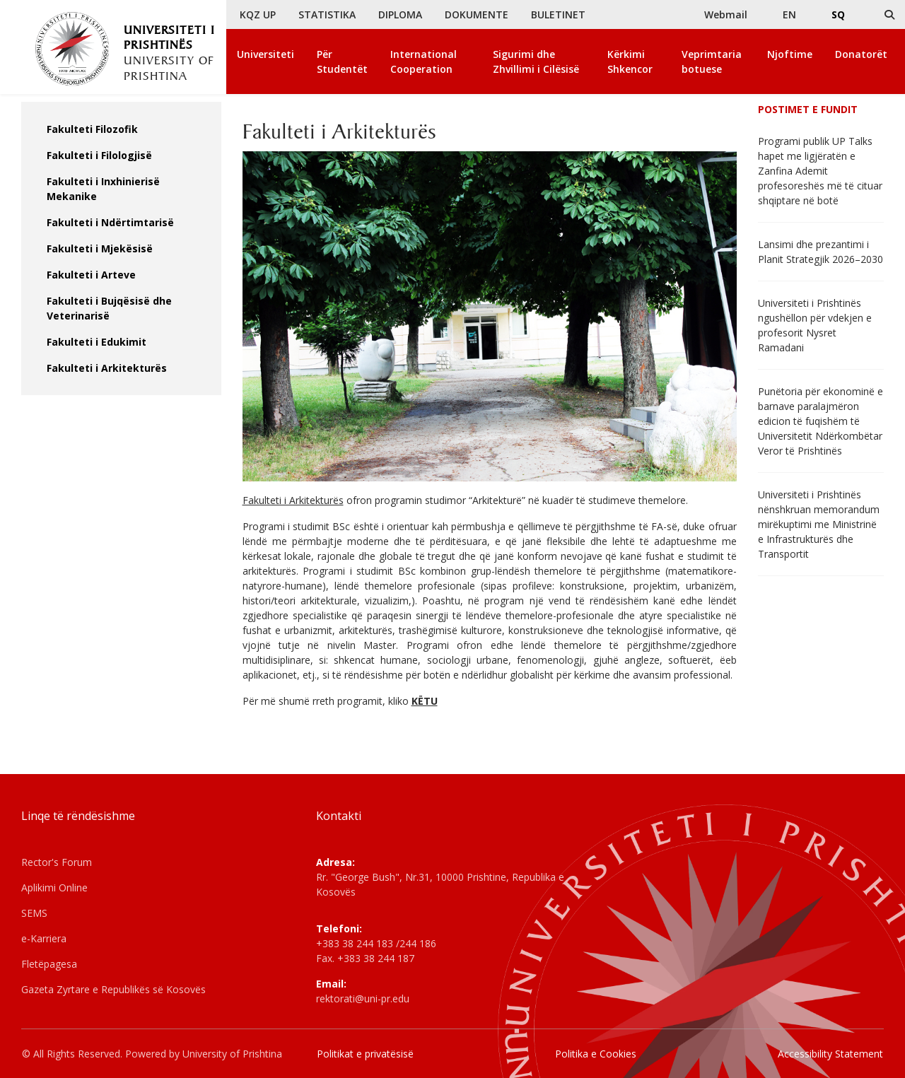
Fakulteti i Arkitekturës (107, 368)
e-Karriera (43, 938)
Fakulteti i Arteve (91, 274)
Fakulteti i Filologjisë (99, 155)
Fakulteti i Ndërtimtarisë (110, 222)
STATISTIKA (327, 14)
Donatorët (861, 54)
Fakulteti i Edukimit (96, 341)
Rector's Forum (56, 862)
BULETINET (558, 14)
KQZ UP (258, 14)
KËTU (424, 701)
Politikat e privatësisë (365, 1053)
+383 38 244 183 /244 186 (376, 943)
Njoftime (789, 54)
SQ (838, 14)
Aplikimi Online (54, 887)
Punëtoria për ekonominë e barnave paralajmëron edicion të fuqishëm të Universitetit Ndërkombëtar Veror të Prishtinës (820, 421)
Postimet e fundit (808, 109)
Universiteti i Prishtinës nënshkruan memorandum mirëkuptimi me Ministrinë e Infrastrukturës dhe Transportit (819, 524)
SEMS (34, 913)
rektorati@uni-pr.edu (362, 998)
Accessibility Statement (830, 1053)
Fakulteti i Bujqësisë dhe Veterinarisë (109, 308)
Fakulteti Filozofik (92, 129)
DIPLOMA (400, 14)
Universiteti (265, 54)
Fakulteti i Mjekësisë (100, 248)
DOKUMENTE (476, 14)
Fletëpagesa (49, 964)
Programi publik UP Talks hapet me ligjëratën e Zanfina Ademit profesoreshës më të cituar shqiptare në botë (820, 170)
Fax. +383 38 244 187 (365, 958)
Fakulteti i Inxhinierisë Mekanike (103, 189)
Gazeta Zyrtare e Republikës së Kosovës (113, 989)
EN (789, 14)
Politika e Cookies (595, 1053)
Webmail (725, 14)
